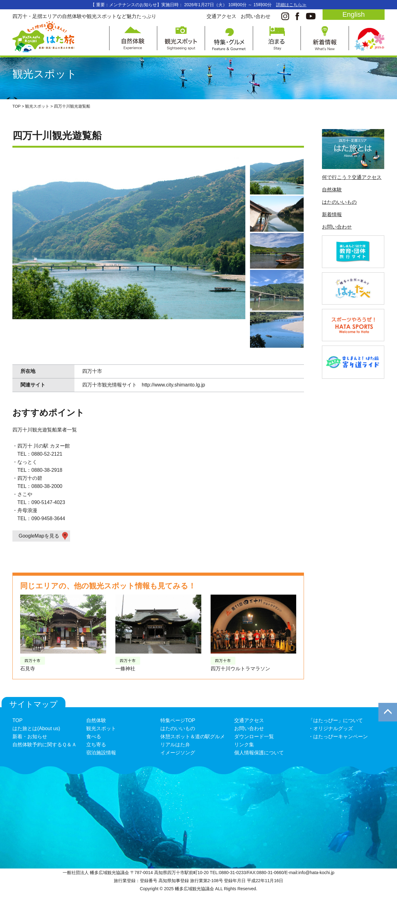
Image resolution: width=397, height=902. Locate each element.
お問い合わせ (255, 16)
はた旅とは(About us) (36, 728)
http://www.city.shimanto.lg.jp (173, 384)
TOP (17, 720)
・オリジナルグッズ (330, 728)
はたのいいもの (339, 202)
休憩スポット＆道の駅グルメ (192, 736)
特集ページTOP (177, 720)
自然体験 (332, 189)
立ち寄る (96, 744)
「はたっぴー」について (335, 720)
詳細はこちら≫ (291, 4)
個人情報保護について (259, 752)
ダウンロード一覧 (254, 736)
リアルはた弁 (175, 744)
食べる (93, 736)
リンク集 (244, 744)
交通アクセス (221, 16)
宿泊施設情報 (101, 752)
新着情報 (332, 214)
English (353, 14)
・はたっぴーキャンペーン (338, 736)
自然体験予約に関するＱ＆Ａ (44, 744)
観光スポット (101, 728)
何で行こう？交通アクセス (351, 177)
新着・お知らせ (29, 736)
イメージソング (177, 752)
